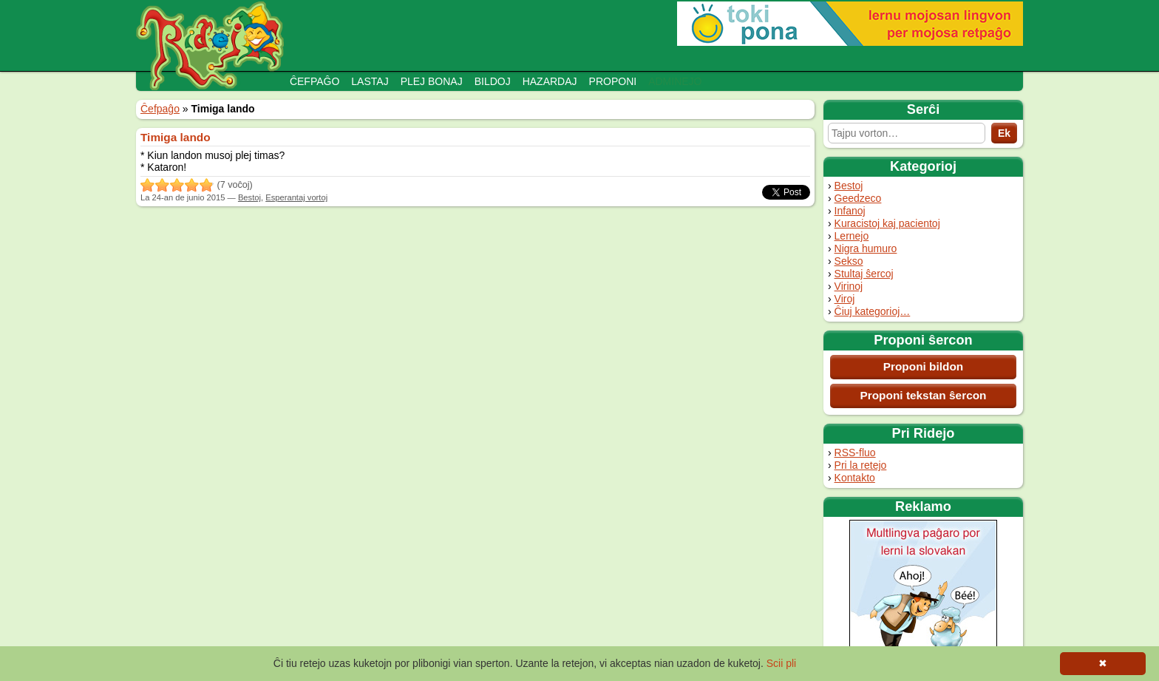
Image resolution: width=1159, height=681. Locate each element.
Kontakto (855, 478)
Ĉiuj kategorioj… (873, 311)
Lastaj (369, 81)
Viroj (845, 299)
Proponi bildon (923, 366)
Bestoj (849, 186)
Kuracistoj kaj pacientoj (887, 223)
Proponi (613, 81)
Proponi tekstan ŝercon (923, 395)
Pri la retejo (861, 465)
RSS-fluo (855, 452)
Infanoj (850, 211)
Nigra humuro (866, 248)
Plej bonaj (432, 81)
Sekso (849, 261)
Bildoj (493, 81)
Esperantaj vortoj (296, 197)
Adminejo (674, 81)
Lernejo (852, 236)
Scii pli (781, 663)
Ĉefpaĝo (314, 81)
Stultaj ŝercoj (864, 273)
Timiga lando (175, 137)
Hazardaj (550, 81)
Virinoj (849, 286)
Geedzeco (858, 198)
